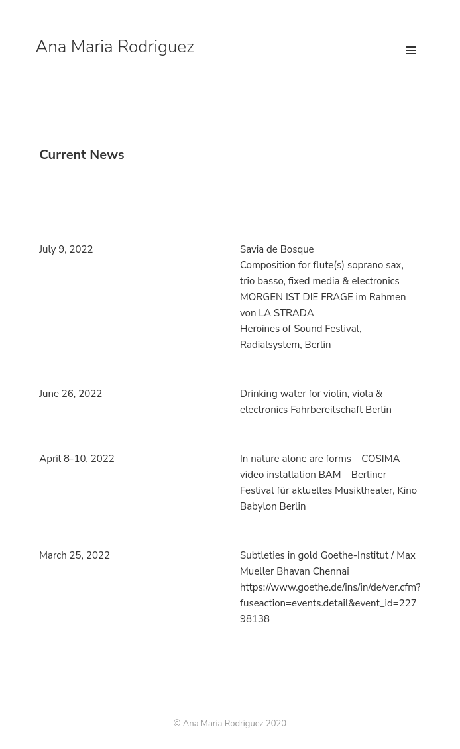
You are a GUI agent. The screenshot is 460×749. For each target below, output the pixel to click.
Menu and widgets (411, 64)
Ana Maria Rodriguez (114, 46)
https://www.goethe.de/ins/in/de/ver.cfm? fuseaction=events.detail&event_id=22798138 (330, 603)
